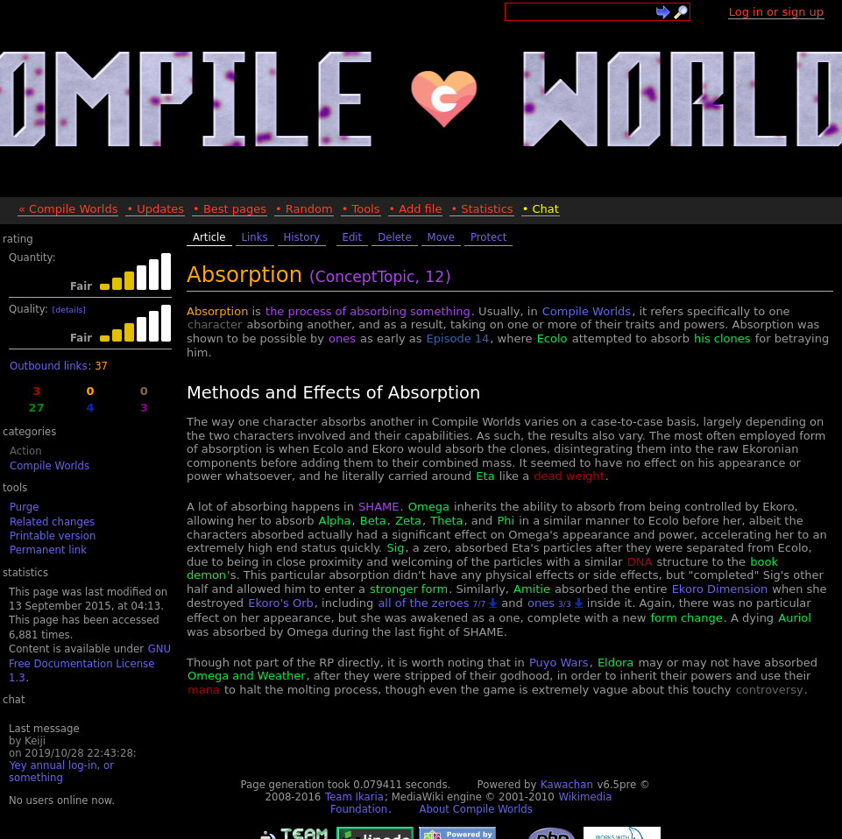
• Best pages (229, 208)
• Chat (540, 208)
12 (434, 277)
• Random (304, 208)
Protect (488, 237)
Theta (446, 520)
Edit (353, 237)
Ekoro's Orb (281, 603)
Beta (373, 520)
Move (441, 237)
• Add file (415, 208)
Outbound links (48, 366)
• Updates (155, 208)
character (215, 324)
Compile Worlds (49, 466)
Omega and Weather (247, 675)
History (302, 237)
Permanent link (48, 550)
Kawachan (567, 785)
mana (204, 689)
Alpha (335, 520)
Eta (485, 476)
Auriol (794, 617)
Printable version (53, 536)
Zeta (408, 520)
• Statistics (481, 208)
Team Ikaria (354, 797)
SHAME (378, 506)
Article (209, 237)
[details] (69, 309)
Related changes (52, 522)
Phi (505, 520)
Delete (394, 237)
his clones (722, 338)
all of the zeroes (431, 603)
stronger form (409, 589)
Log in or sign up (776, 11)
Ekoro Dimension (720, 589)
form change (686, 617)
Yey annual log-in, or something (61, 771)
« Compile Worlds (67, 208)
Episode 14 (458, 338)
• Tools (361, 208)
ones (342, 338)
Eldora (615, 662)
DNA (640, 561)
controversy (769, 689)
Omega (428, 506)
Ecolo (552, 338)
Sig (395, 547)
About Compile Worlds (475, 809)
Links (255, 237)
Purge (24, 507)
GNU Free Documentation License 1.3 (90, 663)
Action (26, 451)
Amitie (531, 589)
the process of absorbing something (368, 311)
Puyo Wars (559, 662)
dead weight (569, 476)
